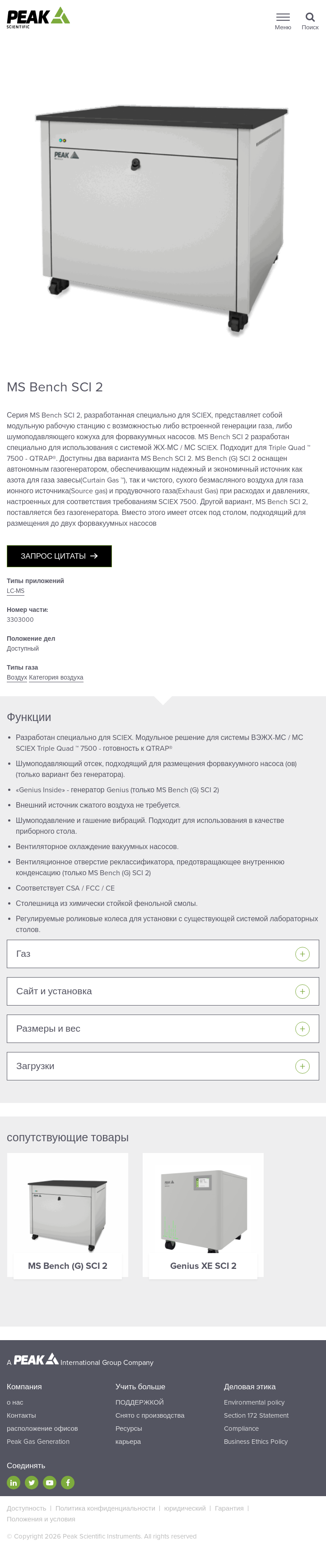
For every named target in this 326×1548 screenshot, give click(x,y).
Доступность (27, 1508)
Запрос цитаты (53, 556)
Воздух (17, 677)
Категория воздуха (56, 677)
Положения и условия (41, 1519)
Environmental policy (254, 1402)
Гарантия (229, 1508)
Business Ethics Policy (256, 1442)
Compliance (241, 1428)
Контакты (21, 1415)
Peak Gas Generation (38, 1442)
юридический (185, 1508)
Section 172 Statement (256, 1415)
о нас (15, 1402)
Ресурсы (129, 1428)
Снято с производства (150, 1415)
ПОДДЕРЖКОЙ (140, 1402)
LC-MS (15, 591)
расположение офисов (42, 1428)
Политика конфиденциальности (105, 1508)
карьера (128, 1442)
